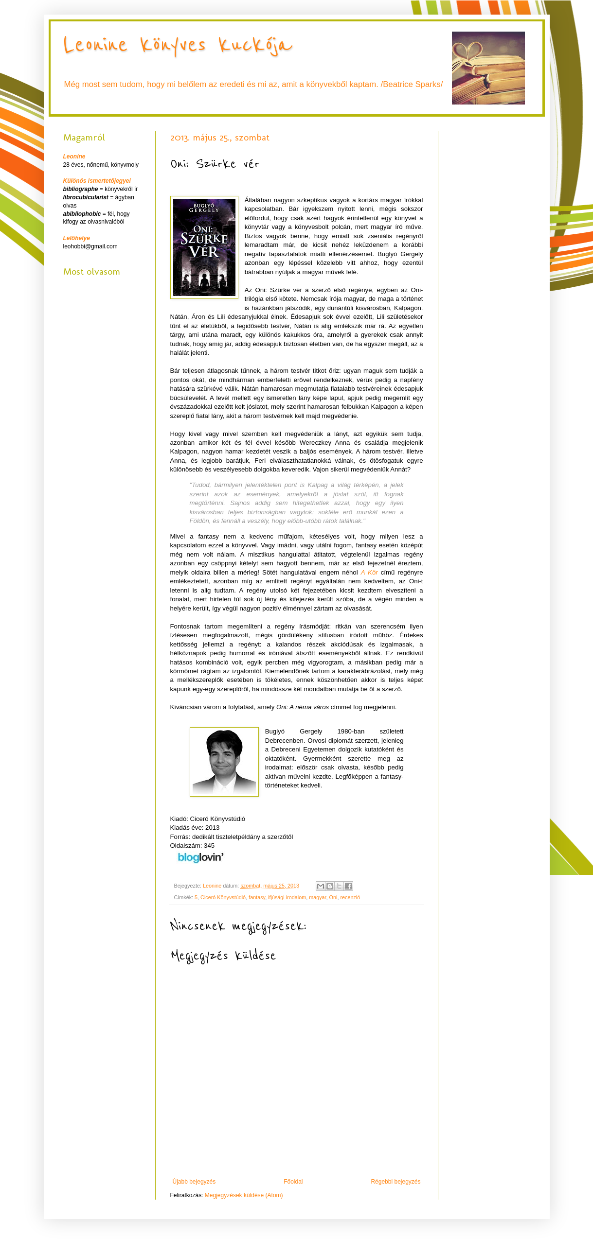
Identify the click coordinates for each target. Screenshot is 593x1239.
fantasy (257, 897)
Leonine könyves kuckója (177, 44)
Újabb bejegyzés (194, 1181)
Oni (333, 897)
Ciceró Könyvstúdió (223, 897)
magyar (317, 897)
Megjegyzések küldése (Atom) (244, 1195)
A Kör (369, 572)
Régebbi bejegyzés (395, 1181)
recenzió (350, 897)
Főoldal (293, 1181)
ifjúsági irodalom (287, 897)
